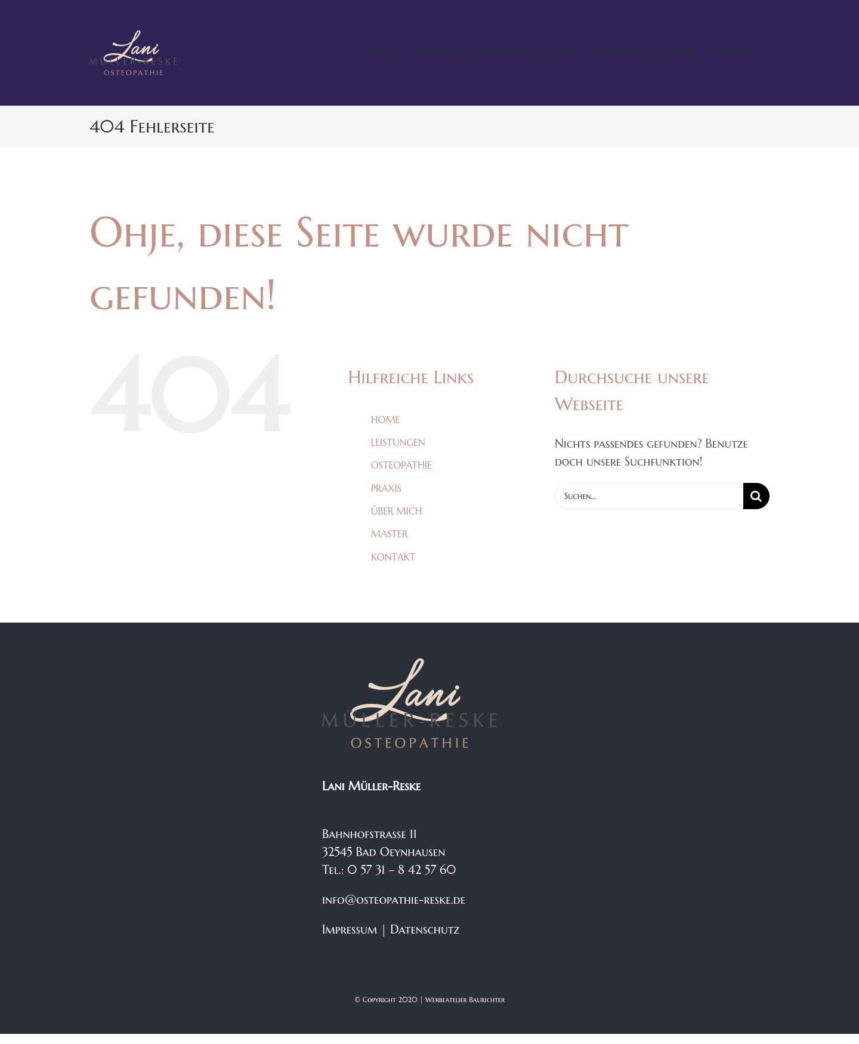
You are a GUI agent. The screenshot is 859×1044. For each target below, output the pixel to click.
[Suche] (756, 496)
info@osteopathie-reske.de (393, 899)
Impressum (349, 929)
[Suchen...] (649, 496)
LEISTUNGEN (398, 442)
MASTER (389, 534)
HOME (385, 420)
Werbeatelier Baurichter (465, 999)
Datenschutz (424, 929)
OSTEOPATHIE (401, 465)
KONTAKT (393, 557)
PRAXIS (386, 488)
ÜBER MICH (396, 511)
